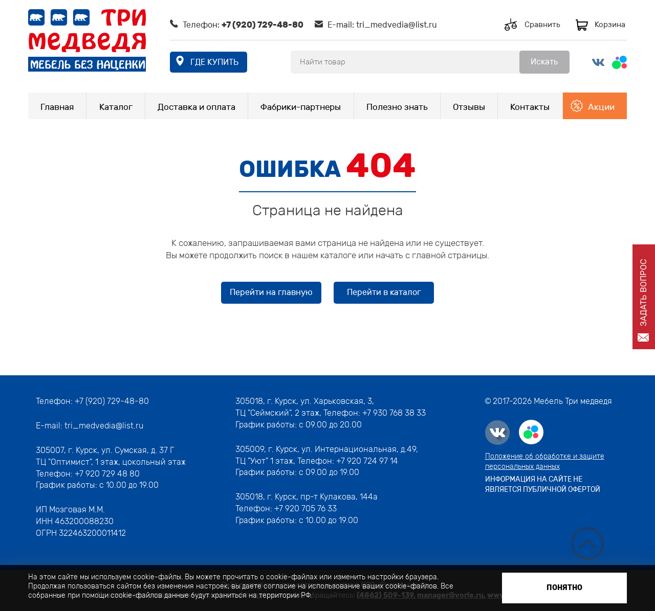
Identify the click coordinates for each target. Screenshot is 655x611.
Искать (544, 61)
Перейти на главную (271, 292)
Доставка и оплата (196, 107)
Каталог (116, 107)
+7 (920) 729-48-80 (262, 25)
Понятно (564, 587)
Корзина (610, 24)
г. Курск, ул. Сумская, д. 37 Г (121, 450)
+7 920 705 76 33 (305, 508)
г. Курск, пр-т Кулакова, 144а (322, 497)
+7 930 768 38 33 (394, 413)
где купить (214, 62)
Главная (57, 107)
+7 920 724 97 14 (367, 461)
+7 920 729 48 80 (107, 474)
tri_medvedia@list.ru (396, 25)
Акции (601, 107)
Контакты (530, 107)
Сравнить (542, 24)
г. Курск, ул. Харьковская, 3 (318, 401)
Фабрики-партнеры (300, 107)
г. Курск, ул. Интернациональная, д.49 (342, 449)
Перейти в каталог (384, 292)
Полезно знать (397, 107)
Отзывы (469, 107)
